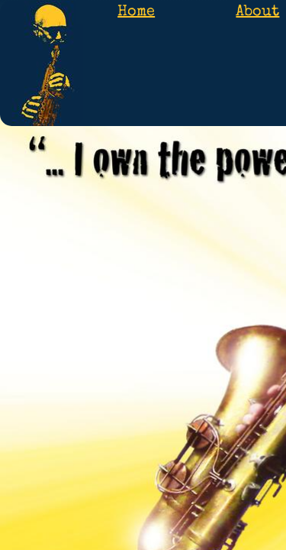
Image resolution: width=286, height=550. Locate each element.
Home (136, 12)
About (257, 12)
